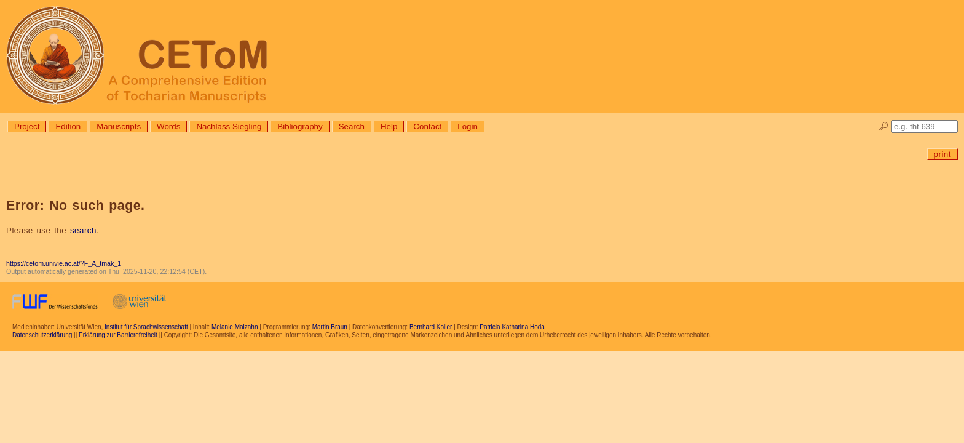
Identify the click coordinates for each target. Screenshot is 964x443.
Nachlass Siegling (228, 126)
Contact (427, 126)
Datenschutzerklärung (42, 335)
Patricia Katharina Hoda (512, 327)
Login (467, 126)
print (942, 154)
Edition (68, 126)
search (83, 230)
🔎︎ (884, 126)
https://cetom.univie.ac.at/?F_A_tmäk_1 (63, 263)
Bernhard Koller (430, 327)
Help (389, 126)
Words (168, 126)
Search (352, 126)
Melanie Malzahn (234, 327)
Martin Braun (329, 327)
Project (26, 126)
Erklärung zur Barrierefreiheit (118, 335)
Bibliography (299, 126)
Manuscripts (119, 126)
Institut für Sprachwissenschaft (146, 327)
